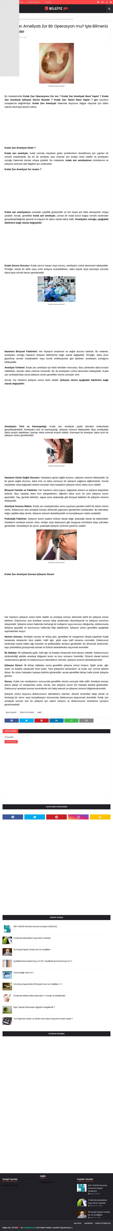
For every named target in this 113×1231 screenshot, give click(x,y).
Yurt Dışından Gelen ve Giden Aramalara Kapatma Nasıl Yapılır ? (43, 1018)
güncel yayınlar (11, 712)
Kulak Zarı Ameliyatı (27, 712)
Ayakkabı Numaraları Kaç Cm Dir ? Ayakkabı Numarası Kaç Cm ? (43, 961)
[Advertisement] (56, 126)
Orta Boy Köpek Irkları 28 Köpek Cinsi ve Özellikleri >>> (38, 984)
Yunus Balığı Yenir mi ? (24, 972)
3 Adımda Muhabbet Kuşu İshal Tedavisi (32, 938)
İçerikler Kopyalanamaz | (63, 1227)
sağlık (39, 712)
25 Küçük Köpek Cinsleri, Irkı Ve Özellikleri (32, 949)
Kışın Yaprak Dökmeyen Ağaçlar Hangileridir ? (34, 1007)
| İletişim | (48, 2)
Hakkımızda (88, 1223)
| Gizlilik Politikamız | (34, 2)
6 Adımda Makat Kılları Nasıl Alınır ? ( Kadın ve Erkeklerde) (39, 995)
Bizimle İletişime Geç (102, 1223)
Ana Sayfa (77, 1223)
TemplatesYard (29, 1227)
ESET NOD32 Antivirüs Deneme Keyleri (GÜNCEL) (35, 926)
